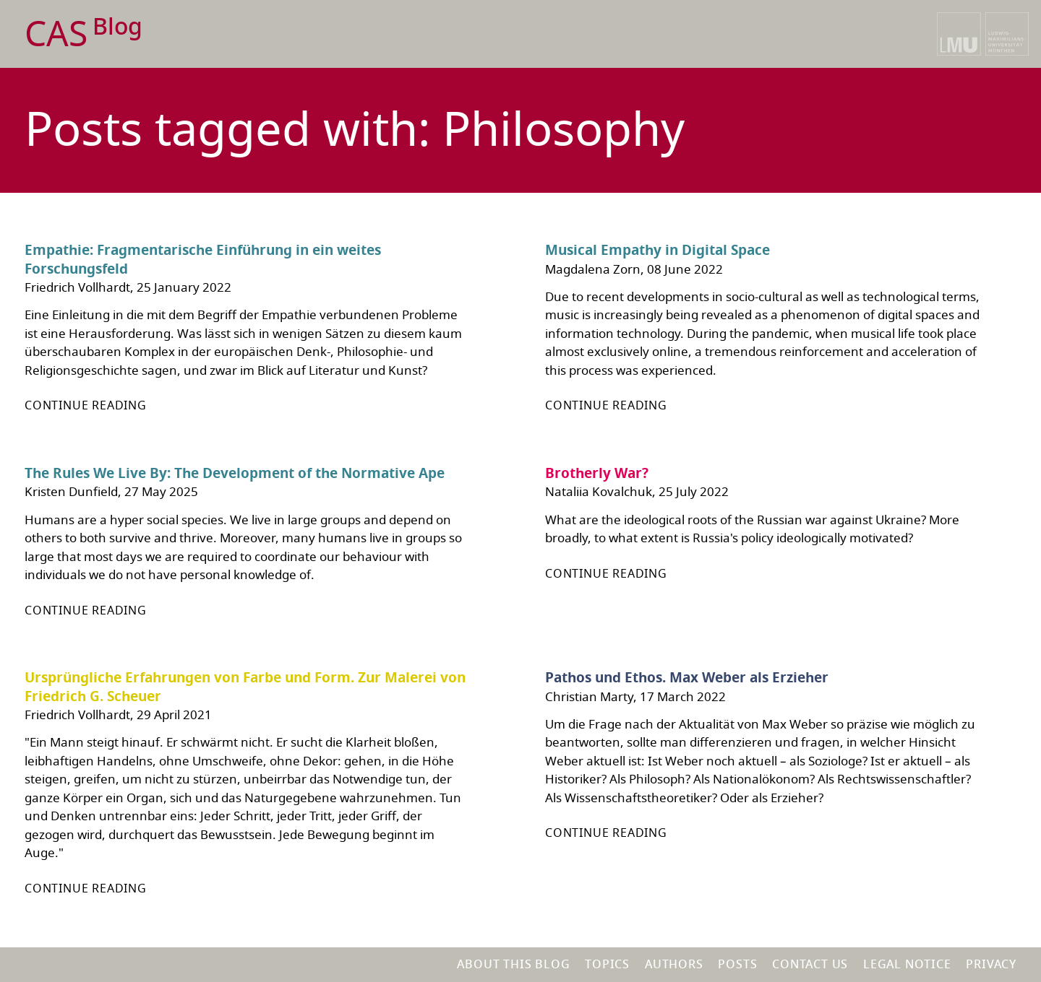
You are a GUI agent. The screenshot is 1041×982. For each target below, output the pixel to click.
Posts (737, 964)
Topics (607, 964)
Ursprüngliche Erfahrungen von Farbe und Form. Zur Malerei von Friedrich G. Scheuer (245, 687)
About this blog (513, 964)
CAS (83, 35)
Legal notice (907, 964)
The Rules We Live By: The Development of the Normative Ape (235, 474)
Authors (674, 964)
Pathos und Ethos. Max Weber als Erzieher (686, 678)
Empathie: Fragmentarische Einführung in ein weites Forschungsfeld (203, 259)
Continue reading (86, 405)
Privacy (991, 964)
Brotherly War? (596, 474)
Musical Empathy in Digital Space (657, 250)
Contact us (810, 964)
